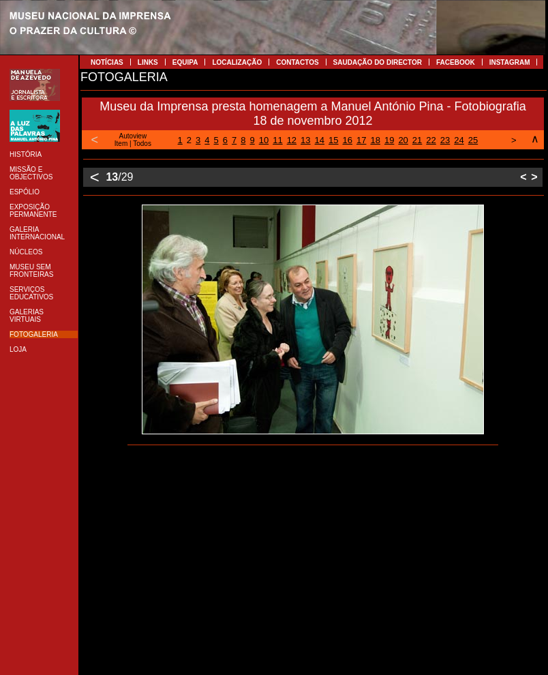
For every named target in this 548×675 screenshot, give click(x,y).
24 (458, 140)
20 (403, 140)
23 (445, 140)
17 (361, 140)
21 (417, 140)
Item (121, 143)
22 (431, 140)
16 (347, 140)
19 (389, 140)
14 (319, 140)
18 (375, 140)
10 (264, 140)
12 (291, 140)
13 (305, 140)
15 (333, 140)
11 (277, 140)
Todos (142, 143)
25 (473, 140)
